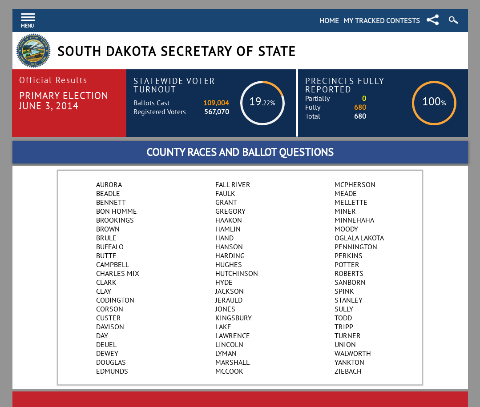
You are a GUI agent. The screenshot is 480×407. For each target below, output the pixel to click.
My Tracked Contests (381, 20)
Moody (346, 228)
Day (102, 335)
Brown (108, 228)
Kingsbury (233, 317)
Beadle (108, 193)
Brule (106, 237)
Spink (344, 291)
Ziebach (348, 371)
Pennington (356, 246)
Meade (346, 193)
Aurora (109, 184)
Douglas (111, 362)
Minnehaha (354, 219)
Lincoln (229, 344)
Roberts (349, 273)
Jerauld (228, 299)
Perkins (349, 255)
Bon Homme (116, 211)
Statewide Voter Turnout (174, 85)
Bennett (111, 202)
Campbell (112, 264)
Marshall (232, 362)
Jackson (229, 291)
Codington (115, 299)
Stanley (349, 299)
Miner (345, 211)
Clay (103, 291)
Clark (106, 282)
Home (329, 20)
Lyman (226, 353)
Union (345, 344)
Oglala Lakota (359, 237)
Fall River (232, 184)
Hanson (229, 246)
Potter (347, 264)
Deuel (106, 344)
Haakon (228, 219)
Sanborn (350, 282)
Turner (348, 335)
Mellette (351, 202)
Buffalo (110, 246)
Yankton (349, 362)
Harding (230, 255)
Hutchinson (236, 273)
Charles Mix (117, 273)
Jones (225, 308)
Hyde (224, 282)
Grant (226, 202)
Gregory (230, 211)
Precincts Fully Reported (345, 85)
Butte (106, 255)
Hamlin (228, 228)
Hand (224, 237)
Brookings (115, 219)
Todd (343, 317)
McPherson (355, 184)
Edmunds (112, 371)
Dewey (107, 353)
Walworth (353, 353)
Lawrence (232, 335)
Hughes (228, 264)
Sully (344, 308)
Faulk (225, 193)
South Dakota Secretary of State (176, 51)
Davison (110, 326)
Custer (108, 317)
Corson (109, 308)
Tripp (344, 326)
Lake (223, 326)
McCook (229, 371)
